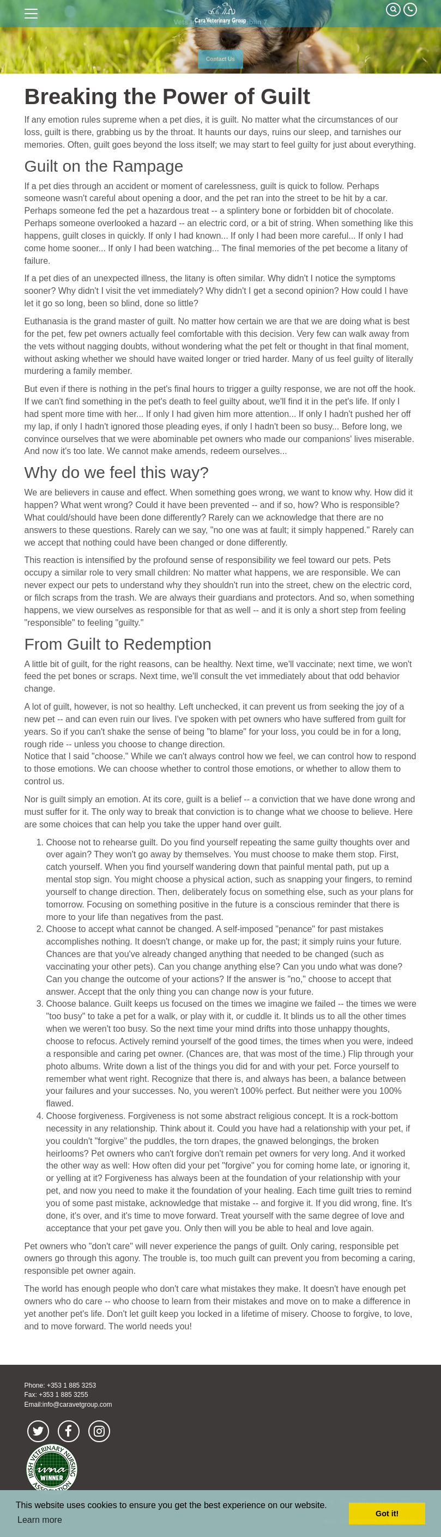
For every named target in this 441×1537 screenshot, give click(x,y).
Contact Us (220, 59)
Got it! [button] (387, 1513)
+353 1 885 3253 (71, 1385)
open (31, 13)
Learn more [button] (39, 1519)
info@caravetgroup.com (77, 1404)
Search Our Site (393, 9)
